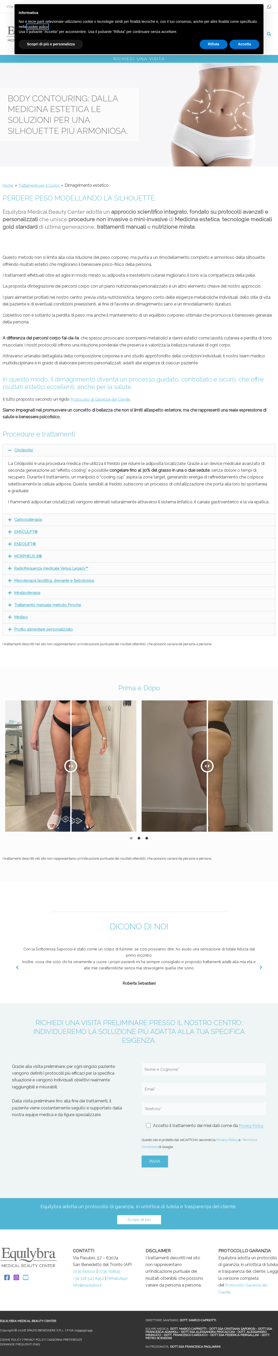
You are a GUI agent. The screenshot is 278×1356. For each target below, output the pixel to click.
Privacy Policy (227, 1140)
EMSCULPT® (27, 531)
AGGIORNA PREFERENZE (68, 1339)
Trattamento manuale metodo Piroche (51, 604)
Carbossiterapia (29, 519)
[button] (269, 34)
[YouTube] (26, 1277)
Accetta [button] (244, 44)
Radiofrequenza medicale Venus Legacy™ (54, 568)
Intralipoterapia (28, 592)
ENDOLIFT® (26, 543)
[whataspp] (269, 6)
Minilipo (21, 617)
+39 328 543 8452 (90, 1278)
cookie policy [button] (37, 27)
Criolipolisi (23, 450)
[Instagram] (16, 1277)
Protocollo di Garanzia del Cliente (102, 399)
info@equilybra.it (89, 1292)
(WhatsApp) (84, 1285)
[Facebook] (7, 1277)
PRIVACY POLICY (36, 1339)
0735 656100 (85, 1271)
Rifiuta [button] (213, 44)
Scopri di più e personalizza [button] (51, 44)
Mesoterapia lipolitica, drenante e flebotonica (57, 580)
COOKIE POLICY (11, 1339)
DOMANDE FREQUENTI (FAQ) (20, 1344)
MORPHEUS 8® (29, 556)
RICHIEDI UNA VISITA (139, 59)
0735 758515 (113, 1271)
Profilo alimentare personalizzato (45, 629)
